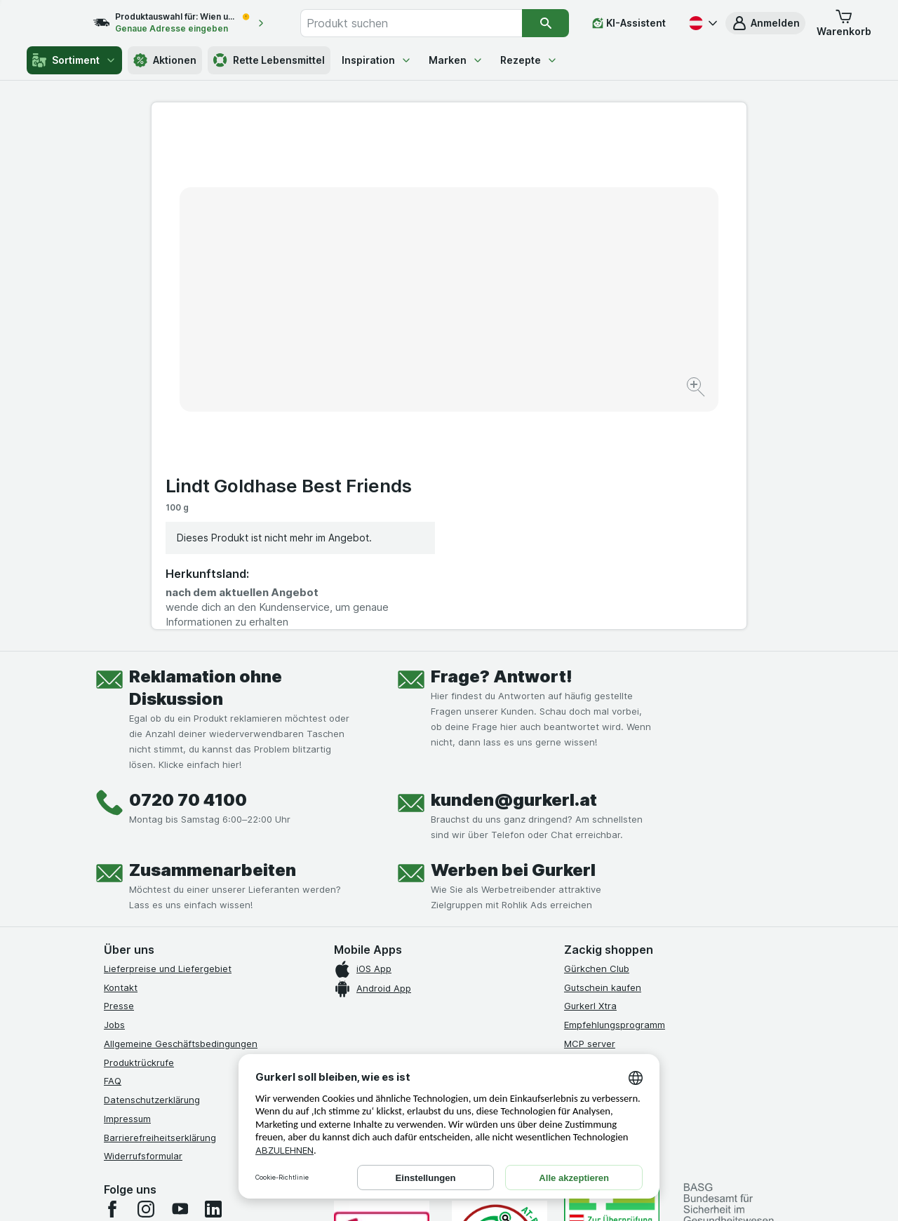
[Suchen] (546, 23)
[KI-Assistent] (629, 23)
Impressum (127, 884)
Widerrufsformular (143, 922)
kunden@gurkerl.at (514, 565)
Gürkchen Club (596, 734)
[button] (765, 23)
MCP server (589, 809)
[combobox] (426, 23)
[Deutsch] (701, 23)
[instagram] (146, 974)
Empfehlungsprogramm (614, 790)
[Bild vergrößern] (399, 344)
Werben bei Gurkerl (513, 636)
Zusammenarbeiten (212, 636)
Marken (456, 60)
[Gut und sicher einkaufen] (499, 1010)
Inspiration (377, 60)
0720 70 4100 (188, 565)
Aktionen (164, 60)
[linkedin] (213, 974)
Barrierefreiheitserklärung (160, 903)
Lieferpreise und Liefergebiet (168, 734)
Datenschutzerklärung (152, 865)
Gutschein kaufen (602, 753)
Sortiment (74, 60)
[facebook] (112, 974)
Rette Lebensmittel (269, 60)
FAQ (112, 847)
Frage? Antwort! (501, 442)
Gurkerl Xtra (590, 772)
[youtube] (179, 974)
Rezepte (529, 60)
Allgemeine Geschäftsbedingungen (180, 809)
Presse (119, 772)
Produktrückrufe (139, 828)
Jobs (114, 790)
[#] (611, 986)
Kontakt (121, 753)
